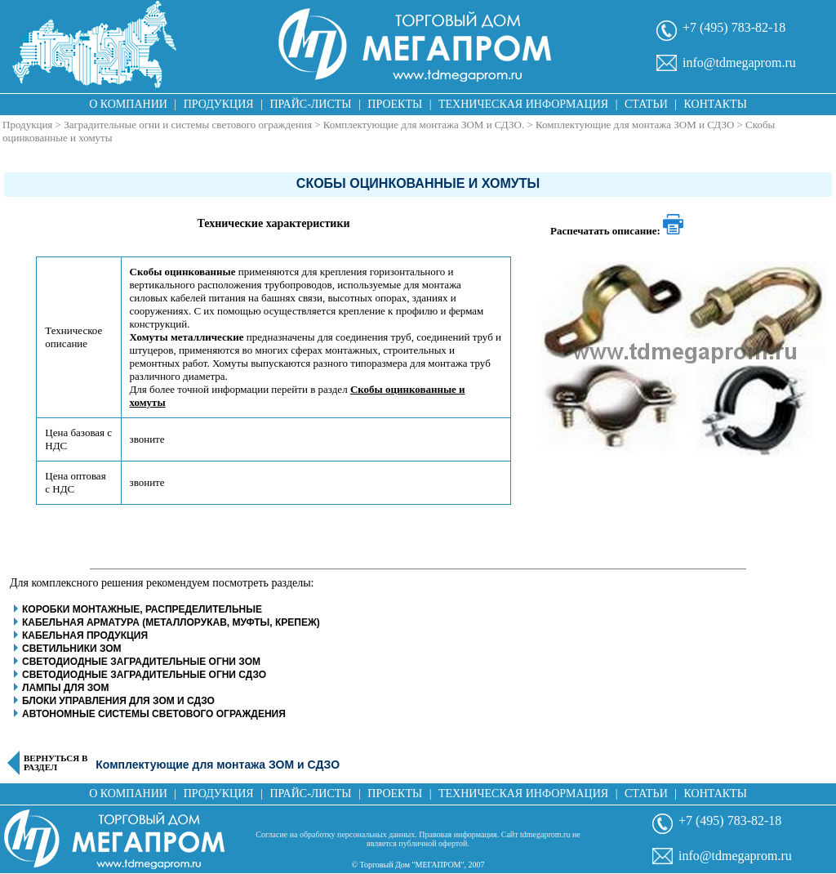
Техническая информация (523, 104)
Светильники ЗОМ (72, 648)
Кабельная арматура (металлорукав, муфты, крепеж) (171, 622)
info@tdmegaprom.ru (739, 62)
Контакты (715, 104)
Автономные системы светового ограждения (154, 714)
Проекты (394, 104)
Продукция (219, 104)
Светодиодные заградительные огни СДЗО (144, 674)
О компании (128, 104)
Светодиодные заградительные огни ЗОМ (141, 661)
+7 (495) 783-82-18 (734, 27)
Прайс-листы (311, 104)
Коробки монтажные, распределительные (142, 609)
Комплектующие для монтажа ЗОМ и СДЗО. (423, 124)
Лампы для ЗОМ (65, 687)
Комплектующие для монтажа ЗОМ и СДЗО (635, 124)
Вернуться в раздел (55, 763)
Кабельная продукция (85, 635)
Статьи (646, 104)
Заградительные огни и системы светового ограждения (188, 124)
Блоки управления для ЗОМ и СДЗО (118, 701)
